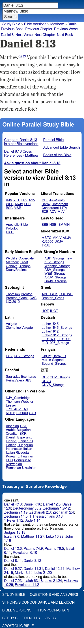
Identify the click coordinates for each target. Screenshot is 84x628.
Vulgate (11, 324)
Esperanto (24, 437)
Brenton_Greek (17, 298)
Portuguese (22, 460)
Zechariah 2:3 (40, 512)
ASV (32, 200)
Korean (11, 456)
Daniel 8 (7, 35)
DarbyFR (59, 356)
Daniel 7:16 (32, 504)
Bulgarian (24, 430)
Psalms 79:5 (54, 548)
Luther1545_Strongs (57, 327)
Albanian (12, 426)
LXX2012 (13, 301)
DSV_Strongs (24, 356)
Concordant (50, 208)
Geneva (11, 266)
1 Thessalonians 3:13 (46, 516)
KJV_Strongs (54, 262)
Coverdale (26, 258)
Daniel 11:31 (33, 569)
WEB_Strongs (54, 273)
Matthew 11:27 (32, 536)
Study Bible (11, 24)
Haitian (11, 445)
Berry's (9, 618)
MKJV (57, 238)
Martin (46, 360)
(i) (20, 56)
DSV (9, 356)
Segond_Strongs (54, 363)
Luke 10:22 (55, 536)
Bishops (24, 266)
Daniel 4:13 (13, 504)
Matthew (57, 24)
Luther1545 (50, 324)
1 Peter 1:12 (13, 520)
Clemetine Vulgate (19, 327)
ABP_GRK (50, 294)
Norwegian (14, 464)
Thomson (13, 294)
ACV (53, 211)
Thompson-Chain (52, 610)
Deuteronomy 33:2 (27, 508)
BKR (22, 433)
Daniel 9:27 (13, 569)
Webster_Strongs (57, 266)
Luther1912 (50, 331)
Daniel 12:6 (13, 548)
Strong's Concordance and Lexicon (38, 602)
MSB (17, 208)
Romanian (13, 468)
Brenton (26, 294)
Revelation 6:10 (25, 552)
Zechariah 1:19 (16, 512)
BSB (9, 208)
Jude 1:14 (33, 520)
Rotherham (60, 204)
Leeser (11, 405)
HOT (45, 311)
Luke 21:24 (53, 581)
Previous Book (12, 29)
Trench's (31, 618)
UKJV (58, 241)
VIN (67, 224)
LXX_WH (66, 294)
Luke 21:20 (43, 573)
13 (24, 56)
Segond (58, 360)
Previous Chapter (38, 29)
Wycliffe (11, 258)
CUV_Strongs (60, 377)
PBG (9, 460)
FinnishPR (25, 441)
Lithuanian (25, 456)
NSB (53, 224)
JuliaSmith (57, 200)
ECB (45, 211)
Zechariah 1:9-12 (56, 508)
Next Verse (24, 35)
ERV (24, 200)
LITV (63, 208)
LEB (27, 204)
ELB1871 (49, 339)
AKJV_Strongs (55, 277)
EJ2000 (22, 413)
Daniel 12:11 (55, 569)
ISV (60, 224)
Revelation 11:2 (27, 585)
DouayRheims (16, 270)
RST (23, 426)
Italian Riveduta (17, 452)
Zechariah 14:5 (16, 516)
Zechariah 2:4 (63, 512)
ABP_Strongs (54, 258)
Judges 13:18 (15, 532)
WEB (9, 204)
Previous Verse (66, 29)
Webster (27, 401)
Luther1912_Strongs (57, 335)
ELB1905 (64, 339)
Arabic (10, 430)
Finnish (11, 441)
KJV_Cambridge (18, 398)
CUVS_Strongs (53, 385)
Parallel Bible (53, 140)
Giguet (47, 356)
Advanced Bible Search (61, 147)
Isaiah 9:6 (11, 536)
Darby (46, 204)
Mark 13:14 (23, 573)
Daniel (73, 24)
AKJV (19, 204)
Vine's (50, 618)
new (69, 258)
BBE (45, 224)
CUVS (46, 381)
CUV (45, 377)
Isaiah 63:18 (33, 581)
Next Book (65, 35)
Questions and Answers (54, 594)
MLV (61, 211)
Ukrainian (29, 468)
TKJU (46, 245)
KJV (9, 200)
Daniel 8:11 (13, 561)
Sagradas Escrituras (21, 376)
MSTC (46, 238)
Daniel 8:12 (32, 561)
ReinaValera (15, 380)
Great (24, 262)
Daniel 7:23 (13, 581)
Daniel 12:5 (52, 504)
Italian (27, 449)
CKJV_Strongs (55, 281)
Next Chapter (44, 35)
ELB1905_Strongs (55, 343)
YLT (16, 200)
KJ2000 (47, 241)
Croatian (12, 433)
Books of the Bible (57, 155)
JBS (28, 380)
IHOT (10, 232)
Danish (11, 437)
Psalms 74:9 (33, 548)
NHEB (10, 413)
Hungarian (25, 445)
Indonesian (14, 449)
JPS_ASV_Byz (17, 409)
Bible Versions (35, 24)
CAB (33, 298)
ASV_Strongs (54, 270)
